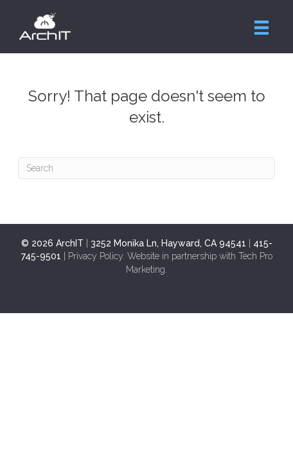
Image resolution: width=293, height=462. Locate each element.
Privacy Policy (95, 256)
